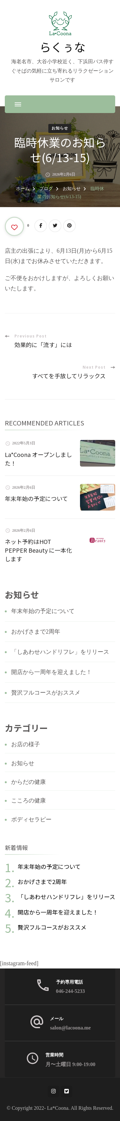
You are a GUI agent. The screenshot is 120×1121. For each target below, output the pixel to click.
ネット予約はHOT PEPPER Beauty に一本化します (38, 550)
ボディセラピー (31, 819)
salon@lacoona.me (70, 1027)
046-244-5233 (70, 991)
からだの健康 (28, 782)
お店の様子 (25, 744)
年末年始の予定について (36, 498)
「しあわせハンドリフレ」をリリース (60, 652)
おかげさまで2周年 (35, 631)
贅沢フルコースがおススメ (45, 692)
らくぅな (62, 46)
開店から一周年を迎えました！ (51, 672)
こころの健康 (28, 800)
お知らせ (60, 128)
